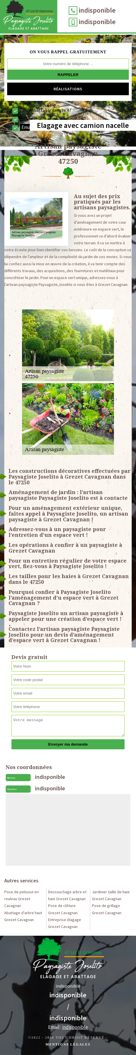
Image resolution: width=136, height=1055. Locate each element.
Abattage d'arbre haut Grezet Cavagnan (23, 916)
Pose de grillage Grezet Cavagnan (106, 909)
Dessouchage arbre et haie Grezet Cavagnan (67, 895)
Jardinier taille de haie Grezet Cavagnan (111, 895)
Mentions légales (68, 1044)
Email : (68, 1027)
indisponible (97, 10)
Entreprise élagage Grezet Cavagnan (64, 923)
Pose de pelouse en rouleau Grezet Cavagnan (21, 898)
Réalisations (68, 88)
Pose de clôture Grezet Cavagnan (63, 909)
